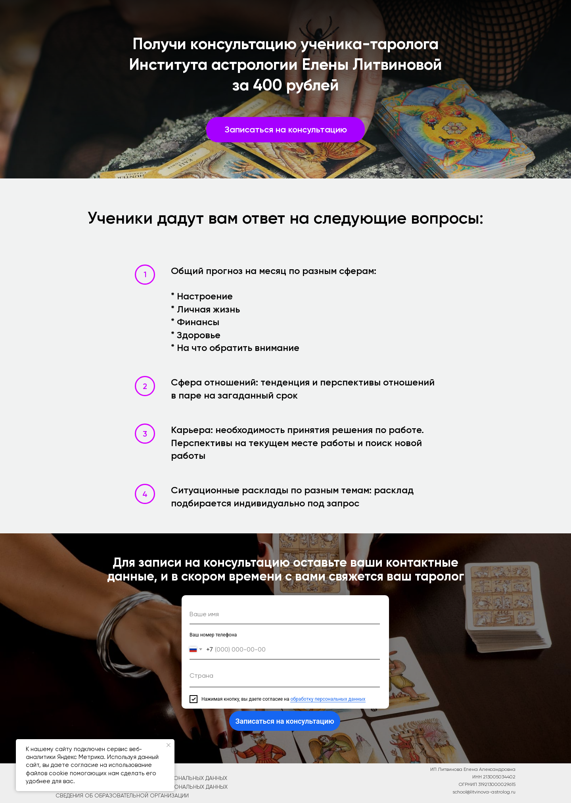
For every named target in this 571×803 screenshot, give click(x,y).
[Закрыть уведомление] (168, 745)
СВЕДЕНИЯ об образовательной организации (122, 795)
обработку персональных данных (327, 699)
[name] (285, 614)
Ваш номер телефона (213, 635)
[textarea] (285, 677)
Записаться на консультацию (284, 721)
